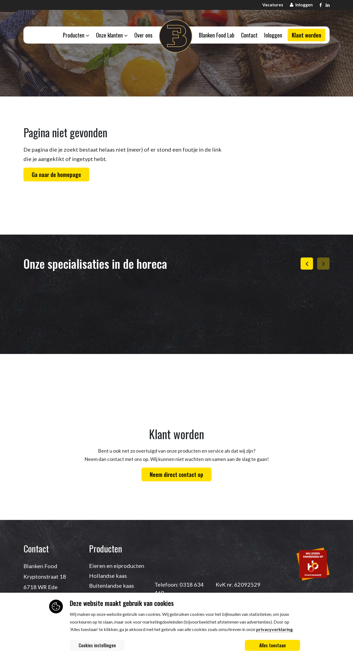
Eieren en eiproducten (116, 565)
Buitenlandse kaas (111, 585)
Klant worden (306, 35)
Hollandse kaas (108, 575)
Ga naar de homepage (56, 174)
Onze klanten (111, 35)
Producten (74, 35)
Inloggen (275, 35)
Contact (250, 35)
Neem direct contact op (176, 474)
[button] (307, 263)
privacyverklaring (274, 629)
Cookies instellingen (97, 645)
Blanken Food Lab (217, 35)
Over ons (143, 35)
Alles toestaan (272, 645)
